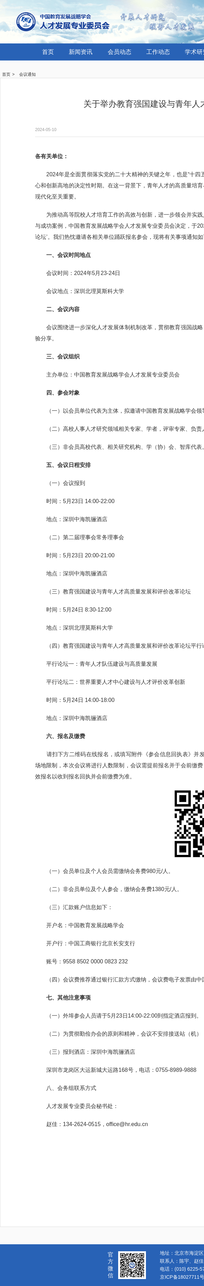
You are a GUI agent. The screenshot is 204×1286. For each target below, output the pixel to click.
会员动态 (119, 52)
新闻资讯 (80, 52)
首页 (48, 52)
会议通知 (27, 74)
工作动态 (158, 52)
